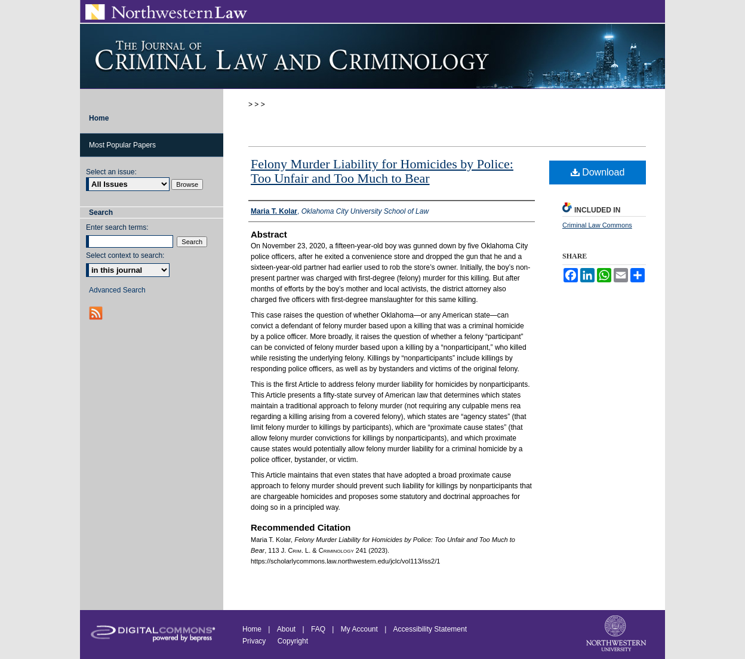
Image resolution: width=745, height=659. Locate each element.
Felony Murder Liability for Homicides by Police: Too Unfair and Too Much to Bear (382, 171)
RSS (97, 313)
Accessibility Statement (430, 629)
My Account (359, 629)
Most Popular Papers (122, 145)
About (286, 629)
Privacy (255, 641)
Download (598, 172)
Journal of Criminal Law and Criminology (372, 56)
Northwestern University (617, 634)
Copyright (293, 641)
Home (251, 629)
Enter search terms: (117, 227)
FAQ (318, 629)
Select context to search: (125, 255)
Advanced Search (117, 290)
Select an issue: (111, 172)
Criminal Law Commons (597, 225)
